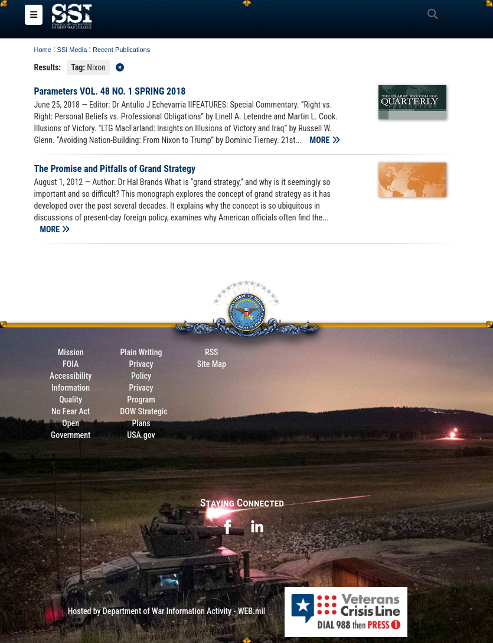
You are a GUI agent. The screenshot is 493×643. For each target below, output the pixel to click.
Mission (71, 352)
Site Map (211, 364)
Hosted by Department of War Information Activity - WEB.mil (167, 611)
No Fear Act (70, 411)
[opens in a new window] (227, 525)
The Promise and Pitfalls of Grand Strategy (115, 168)
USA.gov (141, 435)
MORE (325, 140)
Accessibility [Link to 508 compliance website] (71, 376)
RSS (211, 352)
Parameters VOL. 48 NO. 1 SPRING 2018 (110, 91)
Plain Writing (141, 352)
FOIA (71, 364)
